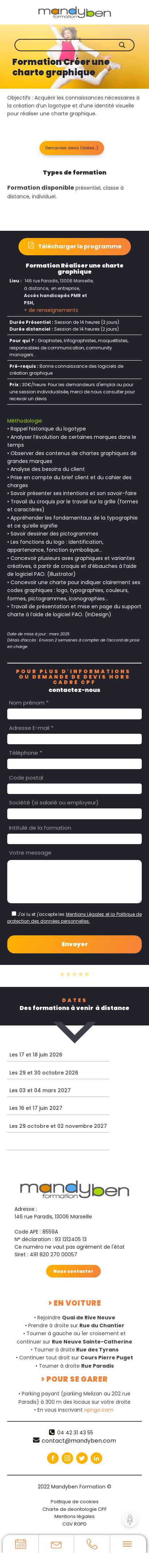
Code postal (26, 777)
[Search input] (80, 45)
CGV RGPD (74, 1524)
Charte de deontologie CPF (74, 1508)
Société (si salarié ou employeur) (54, 802)
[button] (72, 148)
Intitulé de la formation (40, 827)
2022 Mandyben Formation (74, 1486)
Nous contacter (73, 1271)
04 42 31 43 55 (75, 1432)
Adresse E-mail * (31, 727)
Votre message (30, 852)
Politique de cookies (75, 1501)
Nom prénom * (29, 702)
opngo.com (98, 1409)
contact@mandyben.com (79, 1441)
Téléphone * (25, 752)
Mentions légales (74, 1516)
